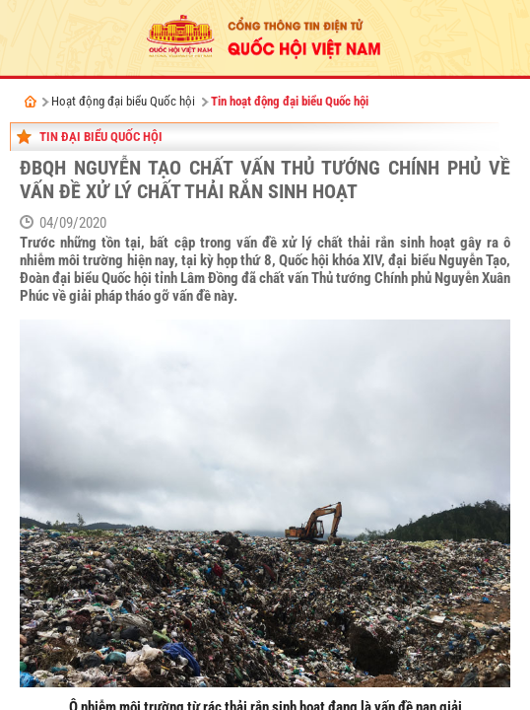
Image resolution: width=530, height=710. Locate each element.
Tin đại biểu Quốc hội (101, 136)
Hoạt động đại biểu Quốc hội (123, 101)
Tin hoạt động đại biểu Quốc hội (289, 101)
